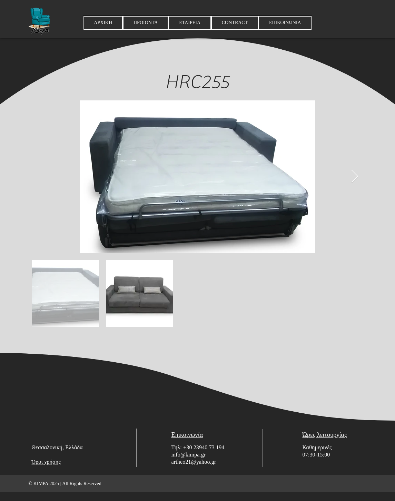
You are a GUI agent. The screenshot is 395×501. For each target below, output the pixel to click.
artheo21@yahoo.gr (193, 462)
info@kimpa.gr (188, 455)
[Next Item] (355, 177)
